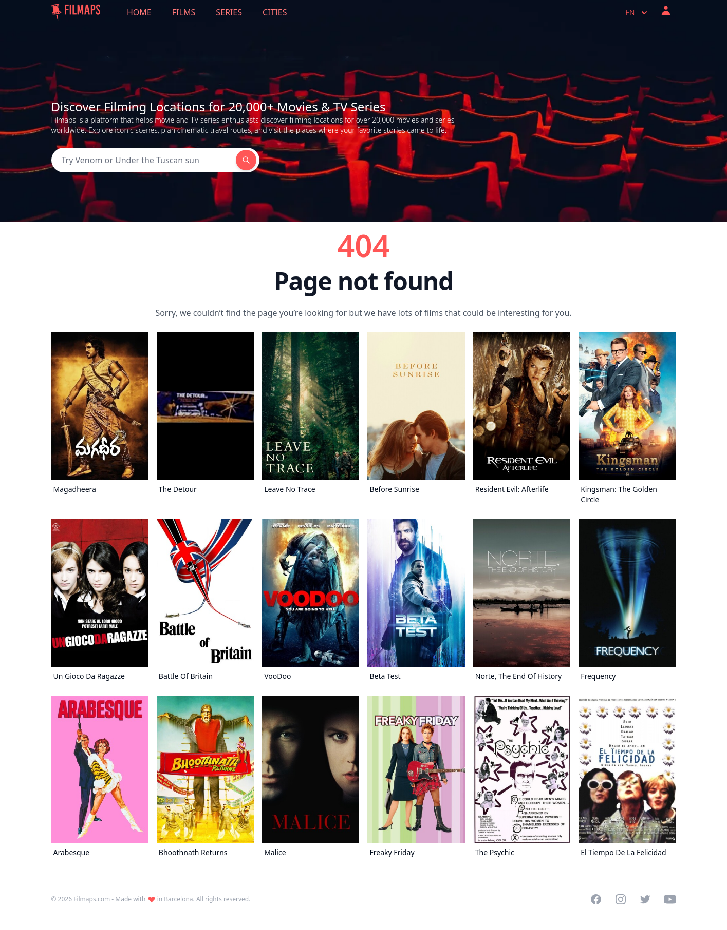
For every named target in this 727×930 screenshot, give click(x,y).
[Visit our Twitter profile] (645, 899)
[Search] (143, 160)
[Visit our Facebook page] (596, 899)
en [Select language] (637, 13)
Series (229, 12)
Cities (275, 12)
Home (139, 12)
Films (183, 12)
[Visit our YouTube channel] (670, 899)
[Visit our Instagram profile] (620, 899)
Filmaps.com (91, 899)
